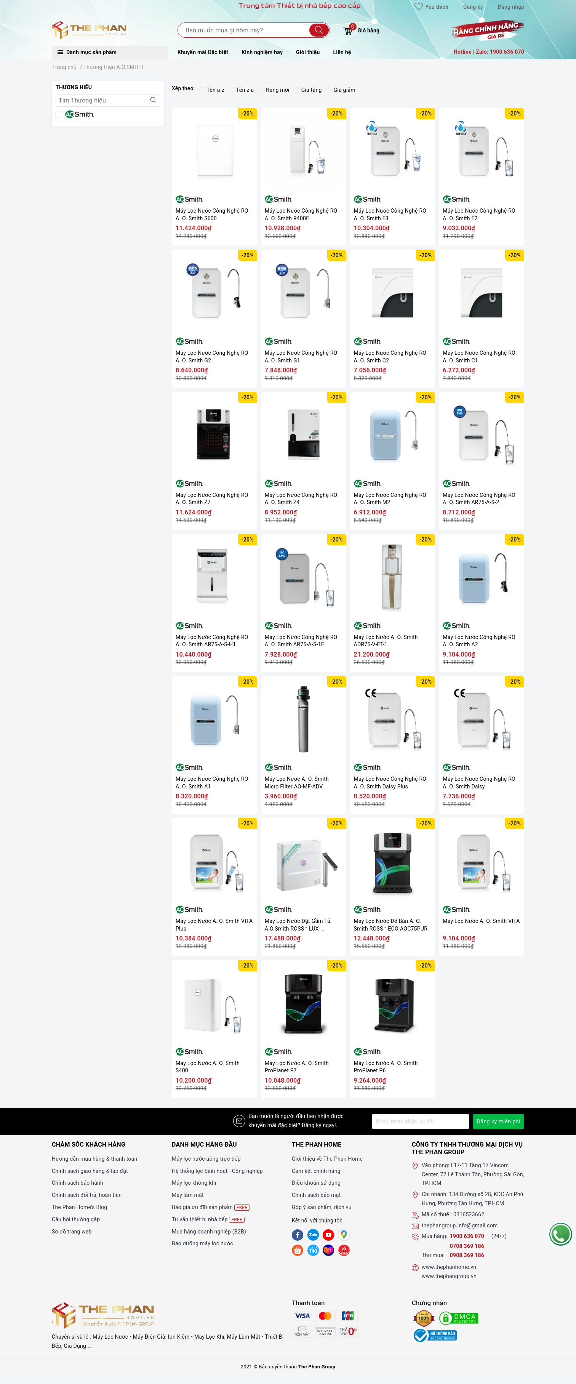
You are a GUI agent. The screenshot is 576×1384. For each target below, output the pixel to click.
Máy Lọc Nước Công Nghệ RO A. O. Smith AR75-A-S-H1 (212, 641)
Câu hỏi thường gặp (76, 1219)
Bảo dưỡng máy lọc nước (202, 1243)
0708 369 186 (467, 1246)
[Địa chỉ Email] (420, 1121)
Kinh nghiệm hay (262, 52)
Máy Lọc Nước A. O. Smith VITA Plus (214, 925)
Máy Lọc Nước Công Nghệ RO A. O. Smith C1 (479, 357)
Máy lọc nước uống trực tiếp (206, 1159)
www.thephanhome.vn (449, 1267)
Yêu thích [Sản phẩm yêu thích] (431, 7)
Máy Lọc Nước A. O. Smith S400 (208, 1067)
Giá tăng (307, 90)
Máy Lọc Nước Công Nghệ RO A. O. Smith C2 (390, 357)
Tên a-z (211, 90)
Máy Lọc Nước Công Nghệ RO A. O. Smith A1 (212, 783)
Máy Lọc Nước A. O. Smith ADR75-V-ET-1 (386, 641)
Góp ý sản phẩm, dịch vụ (322, 1207)
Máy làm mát (188, 1195)
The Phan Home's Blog (79, 1207)
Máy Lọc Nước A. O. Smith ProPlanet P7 (297, 1067)
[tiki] (313, 1250)
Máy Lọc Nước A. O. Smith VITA (481, 921)
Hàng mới (273, 90)
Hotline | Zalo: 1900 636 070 (489, 52)
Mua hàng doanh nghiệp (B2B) (209, 1232)
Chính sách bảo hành (77, 1183)
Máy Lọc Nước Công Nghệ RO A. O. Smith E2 (479, 214)
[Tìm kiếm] (319, 30)
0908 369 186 (467, 1255)
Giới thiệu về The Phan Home (327, 1159)
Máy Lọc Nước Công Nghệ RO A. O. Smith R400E (301, 214)
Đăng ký (473, 7)
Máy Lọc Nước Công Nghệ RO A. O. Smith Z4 (301, 499)
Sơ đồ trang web (72, 1232)
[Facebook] (297, 1235)
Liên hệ (342, 52)
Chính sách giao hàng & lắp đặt (90, 1171)
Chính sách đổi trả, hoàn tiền (87, 1195)
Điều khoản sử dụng (316, 1183)
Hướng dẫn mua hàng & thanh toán (94, 1159)
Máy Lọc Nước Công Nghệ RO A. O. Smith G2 (212, 357)
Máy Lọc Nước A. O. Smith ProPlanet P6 (386, 1067)
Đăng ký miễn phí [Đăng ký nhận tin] (498, 1121)
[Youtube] (328, 1235)
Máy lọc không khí (194, 1183)
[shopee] (297, 1250)
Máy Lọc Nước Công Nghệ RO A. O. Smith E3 (390, 214)
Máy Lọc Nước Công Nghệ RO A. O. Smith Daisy (479, 783)
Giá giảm (340, 90)
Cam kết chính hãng (316, 1171)
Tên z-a (241, 90)
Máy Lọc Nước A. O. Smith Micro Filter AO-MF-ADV (297, 783)
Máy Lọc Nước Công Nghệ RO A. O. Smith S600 (212, 214)
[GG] (344, 1235)
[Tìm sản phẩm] (254, 30)
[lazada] (328, 1250)
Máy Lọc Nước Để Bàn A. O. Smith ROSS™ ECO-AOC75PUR (391, 925)
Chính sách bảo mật (316, 1195)
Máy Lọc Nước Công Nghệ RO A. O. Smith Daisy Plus (390, 783)
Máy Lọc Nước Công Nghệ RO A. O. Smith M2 (390, 499)
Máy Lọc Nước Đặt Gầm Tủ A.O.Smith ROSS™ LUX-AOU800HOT (297, 925)
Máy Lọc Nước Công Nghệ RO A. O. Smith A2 (479, 641)
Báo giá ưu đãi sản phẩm (211, 1207)
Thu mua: (433, 1255)
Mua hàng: (435, 1236)
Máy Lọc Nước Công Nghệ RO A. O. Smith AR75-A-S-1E (301, 641)
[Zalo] (313, 1235)
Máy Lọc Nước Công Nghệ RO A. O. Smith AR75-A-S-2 (479, 499)
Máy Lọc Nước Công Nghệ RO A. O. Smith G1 (301, 357)
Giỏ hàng (361, 29)
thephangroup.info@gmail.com (460, 1225)
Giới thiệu (308, 52)
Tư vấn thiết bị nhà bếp (208, 1219)
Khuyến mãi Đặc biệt (203, 52)
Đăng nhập (511, 7)
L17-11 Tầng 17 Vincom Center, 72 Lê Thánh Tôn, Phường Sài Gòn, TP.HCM (473, 1174)
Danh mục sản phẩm (87, 52)
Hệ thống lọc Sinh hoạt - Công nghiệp (217, 1171)
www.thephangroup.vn (449, 1276)
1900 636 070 (468, 1236)
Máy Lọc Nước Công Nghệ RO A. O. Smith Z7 (212, 499)
